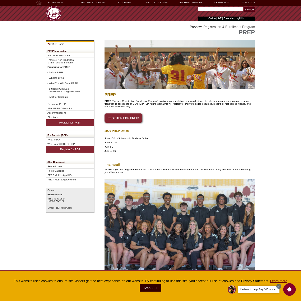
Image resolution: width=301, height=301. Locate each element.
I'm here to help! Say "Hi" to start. (258, 289)
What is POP (54, 139)
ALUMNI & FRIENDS (191, 2)
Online (212, 18)
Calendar (229, 18)
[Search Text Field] (220, 9)
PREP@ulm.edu (63, 208)
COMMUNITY (222, 2)
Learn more (278, 281)
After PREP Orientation (60, 108)
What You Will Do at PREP (63, 83)
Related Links (54, 166)
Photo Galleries (55, 170)
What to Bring (56, 77)
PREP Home (55, 43)
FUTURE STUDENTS (93, 2)
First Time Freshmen (58, 55)
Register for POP (70, 149)
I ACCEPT (150, 287)
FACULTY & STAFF (156, 2)
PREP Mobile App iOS (59, 175)
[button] (249, 9)
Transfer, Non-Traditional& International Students (60, 61)
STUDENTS (124, 2)
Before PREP (56, 72)
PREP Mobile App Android (61, 179)
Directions (52, 117)
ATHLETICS (248, 2)
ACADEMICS (55, 2)
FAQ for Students (58, 96)
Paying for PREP (56, 104)
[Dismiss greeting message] (278, 286)
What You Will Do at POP (61, 144)
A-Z (220, 18)
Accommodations (56, 112)
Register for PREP (70, 122)
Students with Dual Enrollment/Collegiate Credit (63, 90)
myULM (240, 18)
